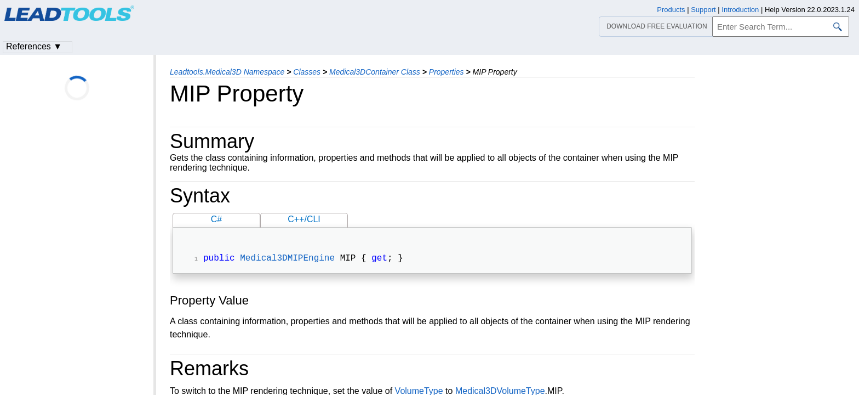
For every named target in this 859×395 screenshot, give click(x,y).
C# (216, 219)
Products (671, 9)
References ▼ (34, 46)
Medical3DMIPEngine (287, 259)
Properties (446, 71)
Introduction (740, 9)
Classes (306, 71)
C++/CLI (304, 219)
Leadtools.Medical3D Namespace (227, 71)
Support (703, 9)
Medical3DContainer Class (374, 71)
